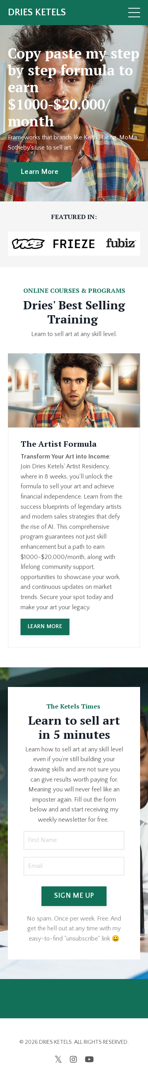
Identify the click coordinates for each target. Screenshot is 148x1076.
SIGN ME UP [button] (74, 896)
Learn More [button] (40, 172)
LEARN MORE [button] (45, 626)
